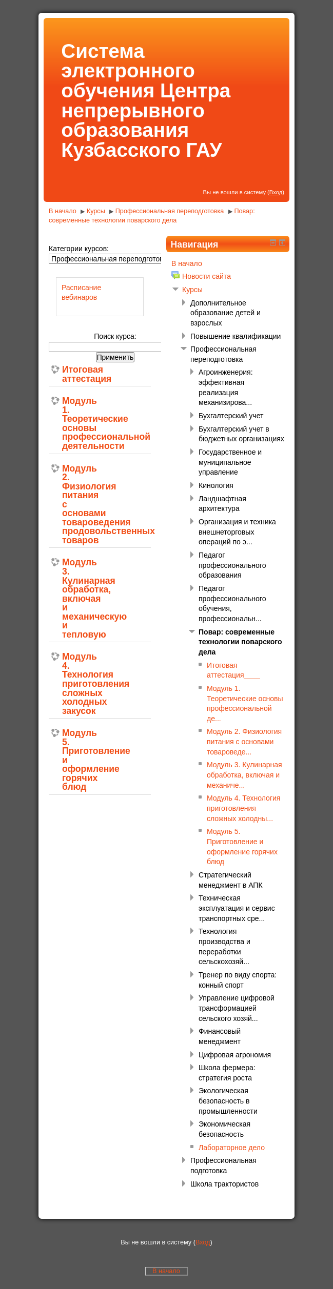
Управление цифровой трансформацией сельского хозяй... (237, 1008)
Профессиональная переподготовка (170, 211)
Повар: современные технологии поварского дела (240, 642)
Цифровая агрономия (235, 1055)
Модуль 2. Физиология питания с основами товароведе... (244, 741)
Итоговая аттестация (77, 374)
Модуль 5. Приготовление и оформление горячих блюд (77, 760)
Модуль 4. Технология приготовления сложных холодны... (243, 808)
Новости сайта (206, 276)
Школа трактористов (224, 1184)
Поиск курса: (115, 336)
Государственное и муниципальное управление (230, 462)
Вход (275, 192)
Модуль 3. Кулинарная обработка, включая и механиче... (244, 775)
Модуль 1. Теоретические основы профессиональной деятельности (77, 424)
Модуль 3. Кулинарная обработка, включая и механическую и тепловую (77, 598)
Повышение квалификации (235, 336)
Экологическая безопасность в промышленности (228, 1101)
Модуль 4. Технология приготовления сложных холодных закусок (77, 683)
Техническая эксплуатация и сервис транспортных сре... (237, 908)
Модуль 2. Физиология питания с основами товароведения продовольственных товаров (77, 504)
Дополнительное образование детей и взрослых (225, 313)
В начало (62, 211)
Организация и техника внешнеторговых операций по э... (237, 532)
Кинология (216, 485)
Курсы (96, 211)
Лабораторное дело (232, 1147)
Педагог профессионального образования (232, 565)
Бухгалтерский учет (231, 416)
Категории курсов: (79, 248)
